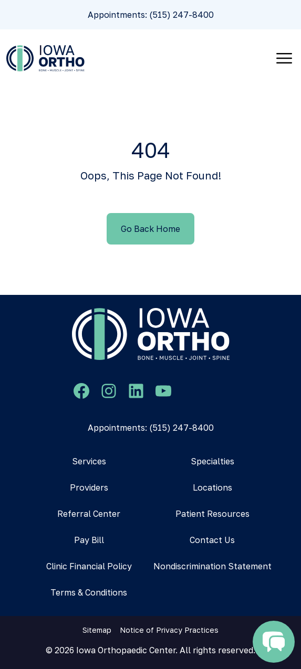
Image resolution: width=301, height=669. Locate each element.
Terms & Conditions (88, 592)
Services (89, 461)
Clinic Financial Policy (89, 566)
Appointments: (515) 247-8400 (151, 14)
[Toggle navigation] (284, 58)
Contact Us (212, 540)
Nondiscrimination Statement (212, 566)
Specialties (212, 461)
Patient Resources (212, 513)
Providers (89, 487)
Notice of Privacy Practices (169, 629)
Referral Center (88, 513)
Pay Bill (89, 540)
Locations (212, 487)
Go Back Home (150, 229)
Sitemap (96, 629)
